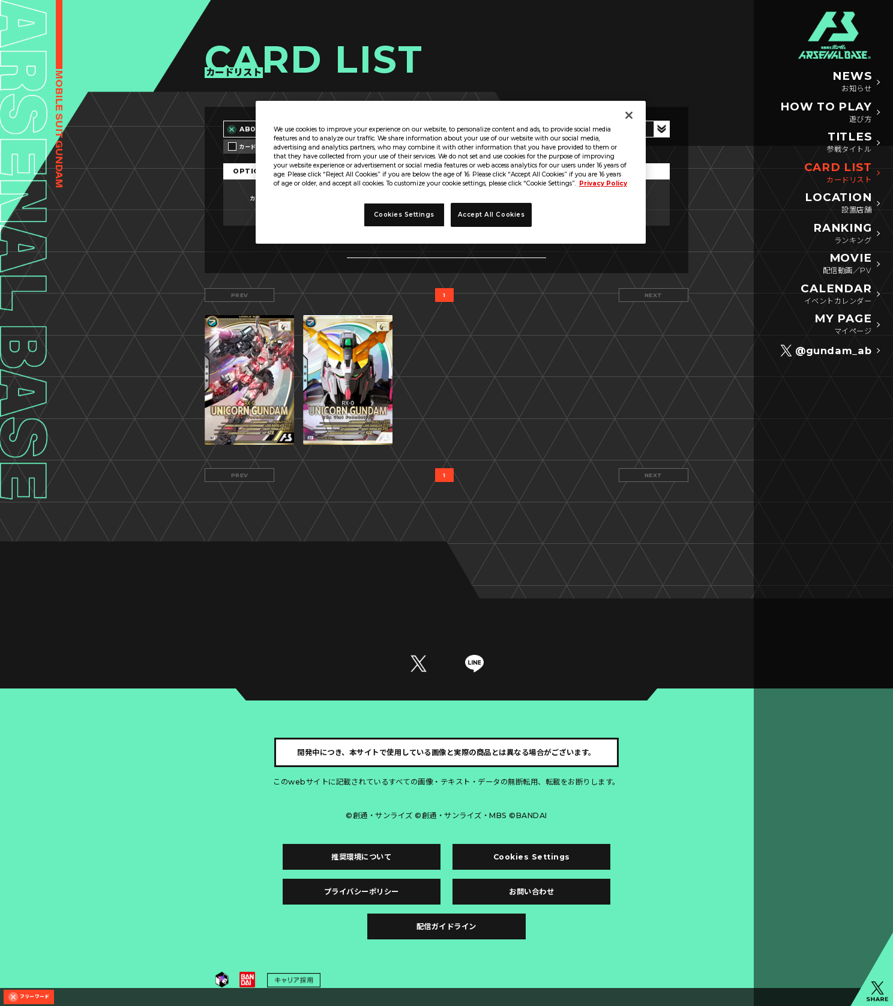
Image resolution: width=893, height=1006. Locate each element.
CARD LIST (838, 173)
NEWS (851, 82)
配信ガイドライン (446, 926)
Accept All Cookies (491, 214)
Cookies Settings (531, 856)
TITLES (848, 143)
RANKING (842, 234)
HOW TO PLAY (825, 113)
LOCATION (838, 203)
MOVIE (847, 264)
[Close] (629, 115)
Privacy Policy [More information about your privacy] (603, 183)
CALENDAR (836, 295)
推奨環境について (361, 856)
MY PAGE (842, 325)
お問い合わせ (531, 891)
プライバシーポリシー (361, 891)
